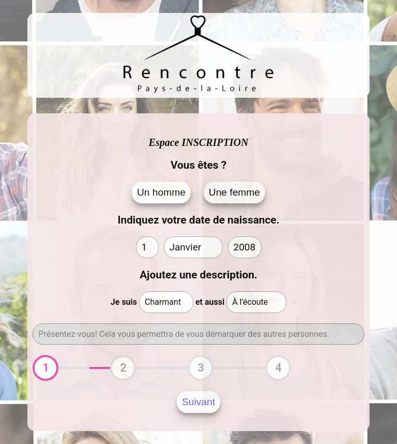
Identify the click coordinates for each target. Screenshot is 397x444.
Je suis (124, 302)
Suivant (198, 401)
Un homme (161, 192)
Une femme (234, 192)
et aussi (209, 302)
